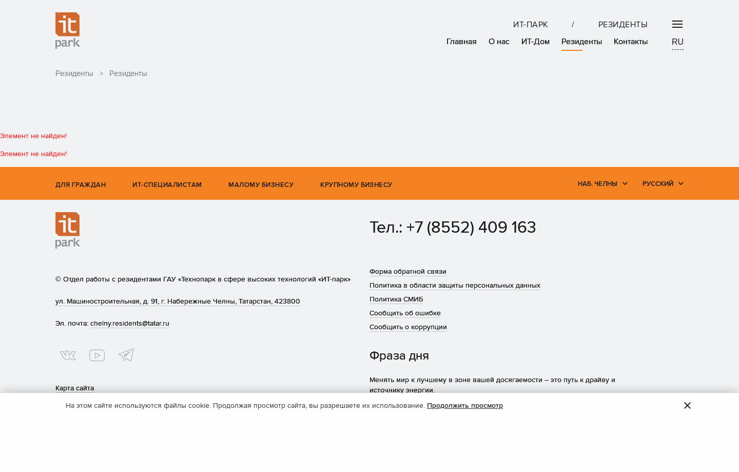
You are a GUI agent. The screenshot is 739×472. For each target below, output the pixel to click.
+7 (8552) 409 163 (471, 228)
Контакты (631, 41)
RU (678, 41)
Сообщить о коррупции (408, 327)
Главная (461, 41)
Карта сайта (74, 388)
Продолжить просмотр (465, 405)
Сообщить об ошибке (405, 313)
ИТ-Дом (535, 41)
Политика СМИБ (396, 299)
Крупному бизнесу (356, 185)
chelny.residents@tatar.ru (129, 323)
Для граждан (80, 185)
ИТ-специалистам (167, 185)
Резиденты (623, 24)
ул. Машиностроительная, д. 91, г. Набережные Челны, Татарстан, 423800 (177, 301)
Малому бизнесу (261, 185)
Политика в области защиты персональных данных (454, 285)
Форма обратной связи (407, 271)
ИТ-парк (530, 24)
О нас (499, 41)
